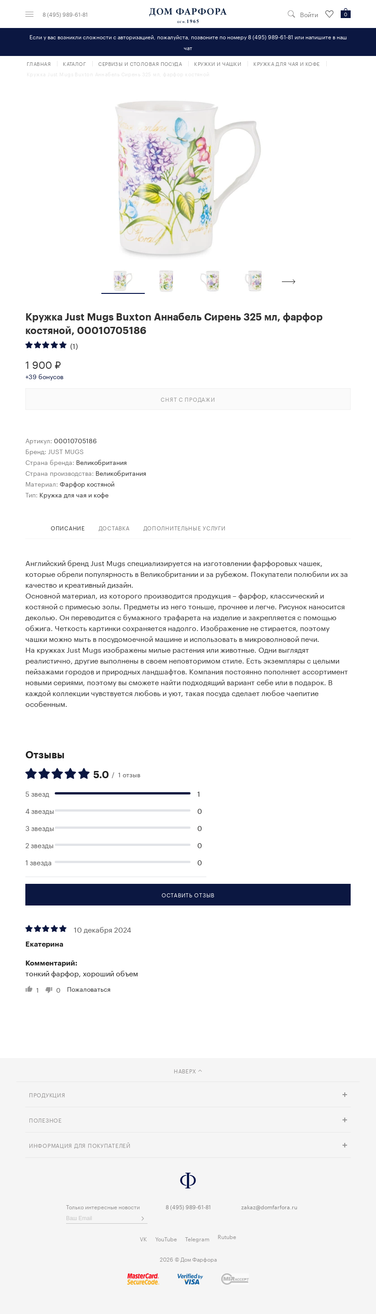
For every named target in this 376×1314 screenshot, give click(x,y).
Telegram (197, 1238)
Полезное (45, 1119)
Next (288, 281)
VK (143, 1238)
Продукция (47, 1094)
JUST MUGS (66, 451)
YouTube (166, 1238)
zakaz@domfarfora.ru (269, 1206)
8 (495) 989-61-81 (65, 14)
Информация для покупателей (80, 1145)
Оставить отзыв (188, 894)
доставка (114, 527)
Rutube (227, 1236)
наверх (188, 1070)
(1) (74, 345)
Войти (309, 14)
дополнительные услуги (184, 527)
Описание (68, 527)
